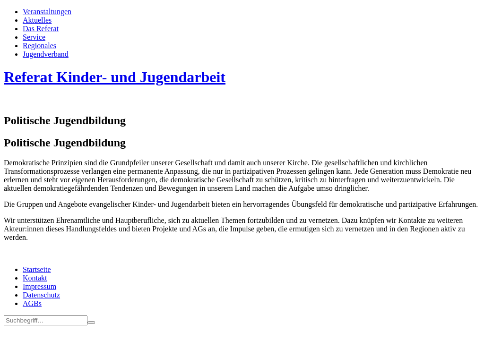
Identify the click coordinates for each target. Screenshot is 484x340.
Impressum (39, 286)
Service (34, 37)
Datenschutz (41, 295)
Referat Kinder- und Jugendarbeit (114, 76)
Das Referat (41, 29)
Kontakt (35, 278)
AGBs (32, 303)
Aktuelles (37, 20)
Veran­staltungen (47, 12)
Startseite (37, 269)
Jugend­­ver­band (46, 54)
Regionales (39, 46)
